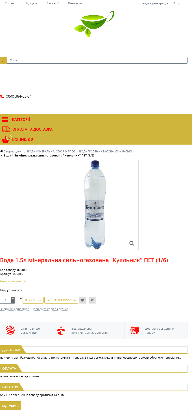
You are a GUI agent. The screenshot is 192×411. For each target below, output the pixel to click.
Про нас (10, 3)
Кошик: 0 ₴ (22, 140)
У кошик (34, 300)
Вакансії (53, 3)
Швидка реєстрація (154, 3)
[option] (93, 205)
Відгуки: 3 (10, 406)
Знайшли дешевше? (14, 309)
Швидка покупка (63, 300)
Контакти (75, 3)
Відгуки (31, 3)
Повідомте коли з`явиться (50, 309)
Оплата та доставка (32, 129)
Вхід (176, 3)
